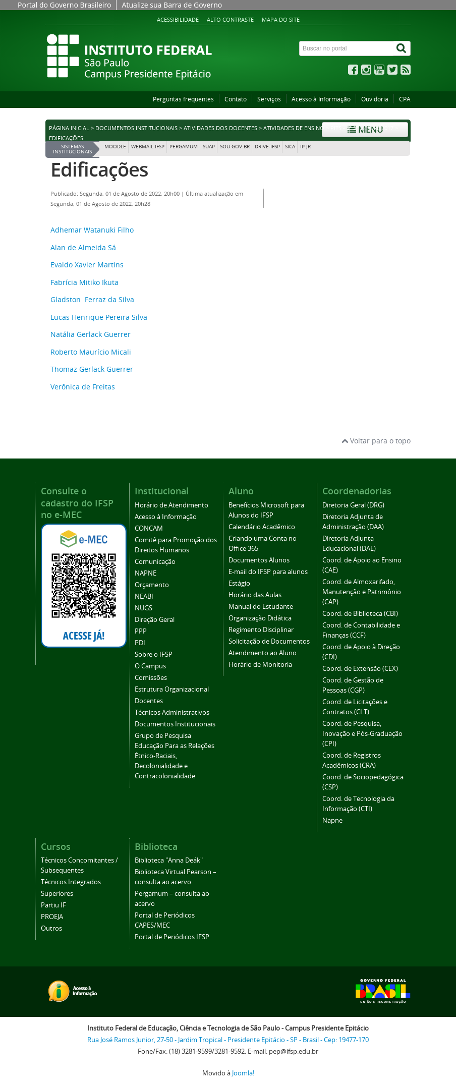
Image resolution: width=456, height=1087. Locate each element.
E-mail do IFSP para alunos (268, 571)
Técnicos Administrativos (172, 712)
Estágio (239, 583)
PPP (141, 631)
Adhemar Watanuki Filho (92, 230)
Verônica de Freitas (82, 386)
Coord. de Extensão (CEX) (360, 668)
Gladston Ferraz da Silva (92, 299)
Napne (332, 820)
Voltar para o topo (376, 440)
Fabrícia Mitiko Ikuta (84, 282)
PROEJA (52, 916)
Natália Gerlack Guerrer (90, 334)
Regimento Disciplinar (261, 629)
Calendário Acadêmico (262, 527)
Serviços (269, 99)
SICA (290, 146)
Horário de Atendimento (171, 505)
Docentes (149, 701)
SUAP (209, 146)
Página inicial (69, 128)
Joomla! (243, 1073)
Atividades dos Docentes (220, 128)
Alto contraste (230, 19)
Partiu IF (53, 905)
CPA (405, 99)
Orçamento (152, 585)
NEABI (144, 596)
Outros (51, 928)
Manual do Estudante (261, 606)
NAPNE (145, 573)
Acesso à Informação (321, 99)
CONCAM (149, 528)
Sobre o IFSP (154, 654)
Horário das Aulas (255, 595)
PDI (140, 643)
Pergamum (183, 146)
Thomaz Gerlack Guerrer (91, 369)
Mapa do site (281, 19)
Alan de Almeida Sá (83, 247)
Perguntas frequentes (183, 99)
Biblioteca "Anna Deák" (169, 860)
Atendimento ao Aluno (263, 653)
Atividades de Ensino (293, 128)
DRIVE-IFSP (267, 146)
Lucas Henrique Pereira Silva (98, 317)
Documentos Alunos (259, 560)
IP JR (305, 146)
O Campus (150, 666)
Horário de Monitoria (260, 664)
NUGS (143, 608)
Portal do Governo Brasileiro (64, 5)
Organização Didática (260, 618)
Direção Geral (155, 619)
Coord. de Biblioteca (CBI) (360, 613)
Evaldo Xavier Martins (87, 264)
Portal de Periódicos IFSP (172, 937)
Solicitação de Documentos (269, 641)
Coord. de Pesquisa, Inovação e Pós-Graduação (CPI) (362, 733)
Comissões (151, 677)
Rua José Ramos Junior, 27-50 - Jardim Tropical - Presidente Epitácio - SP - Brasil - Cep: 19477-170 (228, 1040)
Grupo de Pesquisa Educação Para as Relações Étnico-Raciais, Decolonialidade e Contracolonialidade (174, 755)
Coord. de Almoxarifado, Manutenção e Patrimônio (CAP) (361, 592)
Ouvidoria (374, 99)
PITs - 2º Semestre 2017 (361, 128)
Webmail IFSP (147, 146)
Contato (235, 99)
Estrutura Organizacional (172, 689)
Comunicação (155, 561)
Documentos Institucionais (136, 128)
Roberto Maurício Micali (90, 352)
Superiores (57, 893)
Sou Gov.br (235, 146)
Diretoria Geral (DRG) (353, 505)
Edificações (99, 169)
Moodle (115, 146)
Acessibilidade (178, 19)
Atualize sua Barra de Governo (172, 5)
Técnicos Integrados (71, 882)
